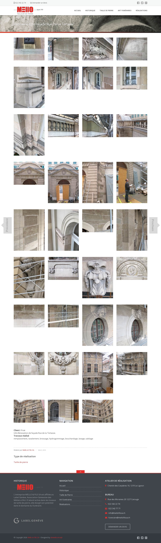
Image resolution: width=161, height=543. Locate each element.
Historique (90, 10)
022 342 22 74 (20, 3)
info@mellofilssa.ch (117, 513)
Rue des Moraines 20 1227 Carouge (123, 499)
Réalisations (141, 10)
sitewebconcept (56, 537)
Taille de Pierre (106, 10)
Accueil (77, 10)
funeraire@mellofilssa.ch (119, 517)
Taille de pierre (21, 462)
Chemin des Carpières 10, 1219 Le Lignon (126, 485)
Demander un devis (38, 3)
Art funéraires (124, 10)
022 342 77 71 (114, 508)
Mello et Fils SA (28, 450)
